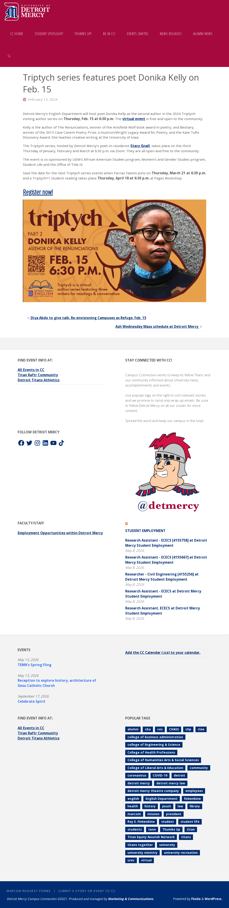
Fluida (195, 899)
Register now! (38, 191)
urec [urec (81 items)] (131, 860)
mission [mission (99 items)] (153, 814)
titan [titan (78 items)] (191, 829)
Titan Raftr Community (38, 375)
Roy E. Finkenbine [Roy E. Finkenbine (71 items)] (141, 821)
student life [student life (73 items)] (189, 821)
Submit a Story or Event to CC (87, 891)
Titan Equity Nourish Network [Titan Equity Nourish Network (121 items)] (151, 837)
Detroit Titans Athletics (38, 380)
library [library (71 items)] (195, 806)
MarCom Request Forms (29, 891)
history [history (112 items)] (150, 806)
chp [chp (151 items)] (188, 729)
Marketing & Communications (130, 899)
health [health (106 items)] (132, 806)
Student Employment (145, 530)
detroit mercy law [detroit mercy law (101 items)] (170, 783)
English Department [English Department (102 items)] (162, 798)
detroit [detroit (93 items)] (179, 775)
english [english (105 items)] (133, 798)
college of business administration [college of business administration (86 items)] (155, 737)
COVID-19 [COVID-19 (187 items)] (160, 775)
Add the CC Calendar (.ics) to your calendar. (162, 652)
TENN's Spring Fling (34, 665)
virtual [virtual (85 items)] (146, 860)
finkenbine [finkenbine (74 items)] (192, 798)
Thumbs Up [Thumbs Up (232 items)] (171, 829)
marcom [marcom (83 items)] (134, 814)
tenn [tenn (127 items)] (152, 829)
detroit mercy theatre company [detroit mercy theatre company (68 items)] (153, 791)
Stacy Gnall (140, 145)
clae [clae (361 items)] (201, 729)
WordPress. (213, 899)
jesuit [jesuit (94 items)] (166, 806)
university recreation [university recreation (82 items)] (181, 852)
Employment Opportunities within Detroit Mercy (60, 533)
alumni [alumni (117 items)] (132, 729)
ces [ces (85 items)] (160, 729)
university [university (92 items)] (167, 845)
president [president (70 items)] (173, 814)
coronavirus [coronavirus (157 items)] (136, 775)
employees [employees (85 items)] (194, 791)
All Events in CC (31, 370)
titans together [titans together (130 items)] (140, 845)
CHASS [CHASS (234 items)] (174, 729)
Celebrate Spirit (31, 701)
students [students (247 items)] (134, 829)
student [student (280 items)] (167, 821)
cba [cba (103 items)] (148, 729)
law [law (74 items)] (180, 806)
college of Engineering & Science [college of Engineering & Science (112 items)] (153, 744)
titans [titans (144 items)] (186, 837)
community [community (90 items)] (199, 768)
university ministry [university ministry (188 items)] (142, 852)
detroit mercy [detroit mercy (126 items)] (138, 783)
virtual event (133, 118)
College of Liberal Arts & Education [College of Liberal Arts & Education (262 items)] (155, 768)
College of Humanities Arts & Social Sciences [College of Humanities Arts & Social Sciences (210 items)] (163, 760)
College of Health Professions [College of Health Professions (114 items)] (151, 752)
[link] (9, 56)
